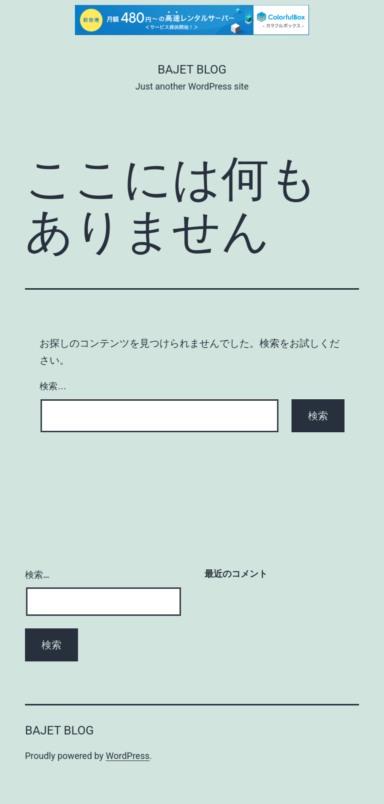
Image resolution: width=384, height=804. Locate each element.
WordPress (128, 755)
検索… (53, 386)
